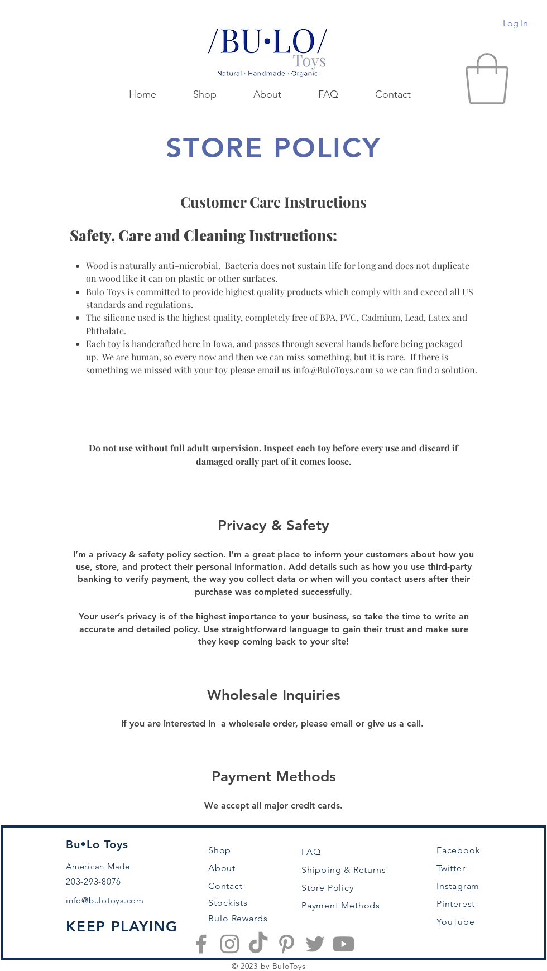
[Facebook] (201, 943)
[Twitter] (315, 943)
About (222, 868)
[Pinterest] (286, 943)
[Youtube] (343, 943)
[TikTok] (258, 943)
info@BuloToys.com (333, 370)
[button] (487, 78)
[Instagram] (229, 943)
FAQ (310, 852)
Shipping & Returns (343, 869)
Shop (219, 850)
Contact (225, 886)
